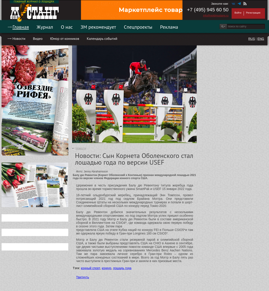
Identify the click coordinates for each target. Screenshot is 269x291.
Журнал (45, 27)
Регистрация (253, 12)
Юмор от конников (64, 38)
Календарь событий (102, 38)
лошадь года (122, 268)
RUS (251, 38)
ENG (260, 38)
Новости (18, 38)
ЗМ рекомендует (98, 27)
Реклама (169, 27)
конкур (106, 268)
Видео (37, 38)
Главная (20, 27)
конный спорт (90, 268)
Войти (238, 12)
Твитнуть (82, 277)
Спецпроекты (138, 27)
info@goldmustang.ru (216, 15)
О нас (67, 27)
